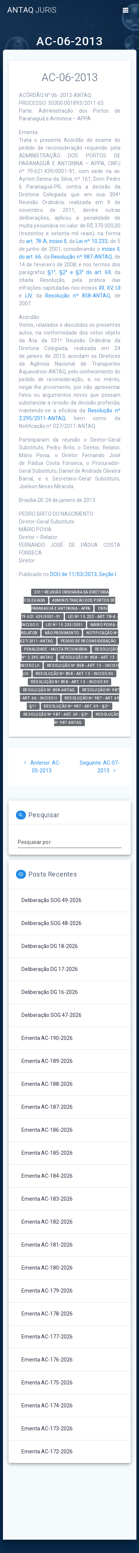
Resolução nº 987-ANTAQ (81, 257)
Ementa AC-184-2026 (47, 1176)
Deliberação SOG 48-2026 (51, 923)
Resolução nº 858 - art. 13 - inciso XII (74, 674)
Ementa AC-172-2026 (47, 1451)
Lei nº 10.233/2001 (64, 625)
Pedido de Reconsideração (88, 641)
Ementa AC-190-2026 (47, 1038)
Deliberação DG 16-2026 (49, 992)
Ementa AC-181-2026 (47, 1245)
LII (118, 288)
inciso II (57, 241)
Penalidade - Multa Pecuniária (55, 649)
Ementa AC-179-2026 (47, 1291)
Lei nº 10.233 (91, 241)
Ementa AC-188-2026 (47, 1084)
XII (101, 288)
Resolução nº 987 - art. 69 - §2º (76, 706)
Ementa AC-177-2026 (47, 1337)
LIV (28, 296)
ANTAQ (31, 10)
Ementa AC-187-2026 (47, 1107)
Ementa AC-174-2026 (47, 1406)
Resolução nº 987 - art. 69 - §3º (56, 714)
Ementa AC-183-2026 (47, 1199)
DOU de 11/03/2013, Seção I (83, 574)
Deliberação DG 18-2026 (49, 946)
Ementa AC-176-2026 (47, 1360)
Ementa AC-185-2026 (47, 1153)
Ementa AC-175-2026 (47, 1383)
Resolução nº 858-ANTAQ (77, 296)
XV (110, 288)
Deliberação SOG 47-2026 (51, 1015)
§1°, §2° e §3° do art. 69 (79, 272)
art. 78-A (36, 241)
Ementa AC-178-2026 (47, 1314)
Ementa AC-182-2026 (47, 1222)
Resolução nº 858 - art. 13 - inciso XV (69, 682)
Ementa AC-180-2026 (47, 1268)
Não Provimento (62, 633)
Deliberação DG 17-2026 (49, 969)
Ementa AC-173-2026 (47, 1428)
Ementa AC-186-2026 (47, 1130)
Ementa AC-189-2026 (47, 1061)
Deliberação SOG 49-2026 (51, 900)
